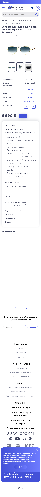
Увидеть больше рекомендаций (20, 308)
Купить (23, 116)
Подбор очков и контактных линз (20, 396)
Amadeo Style (30, 101)
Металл (30, 97)
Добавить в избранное (14, 36)
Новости (20, 357)
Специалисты (21, 353)
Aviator (30, 93)
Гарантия (9, 218)
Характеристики (12, 211)
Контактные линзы (20, 368)
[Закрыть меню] (37, 450)
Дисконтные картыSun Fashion (20, 414)
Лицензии (20, 403)
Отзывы (8, 222)
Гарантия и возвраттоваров (21, 422)
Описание (9, 125)
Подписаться (31, 327)
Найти (36, 14)
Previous (5, 67)
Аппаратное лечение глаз (20, 387)
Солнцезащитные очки (20, 372)
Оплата (8, 215)
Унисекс (30, 89)
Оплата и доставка (20, 377)
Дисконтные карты (20, 408)
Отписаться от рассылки (21, 428)
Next (35, 67)
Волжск (6, 2)
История (20, 348)
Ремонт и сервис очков (20, 392)
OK (20, 467)
